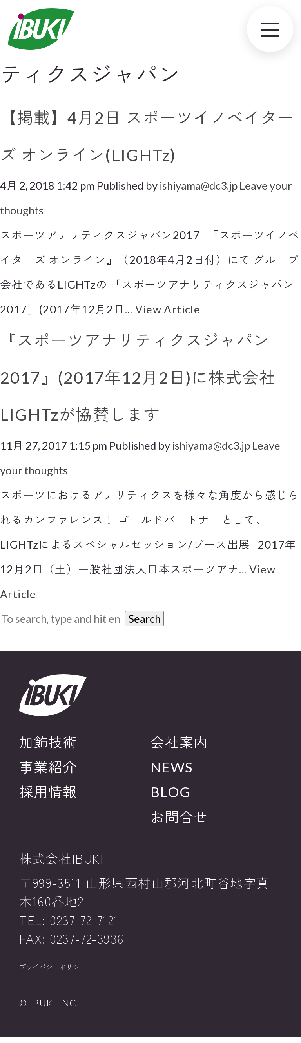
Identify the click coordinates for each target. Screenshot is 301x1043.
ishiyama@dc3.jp (199, 185)
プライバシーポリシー (66, 969)
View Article (168, 309)
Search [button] (144, 618)
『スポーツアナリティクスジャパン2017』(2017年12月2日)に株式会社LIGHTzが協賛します (138, 377)
